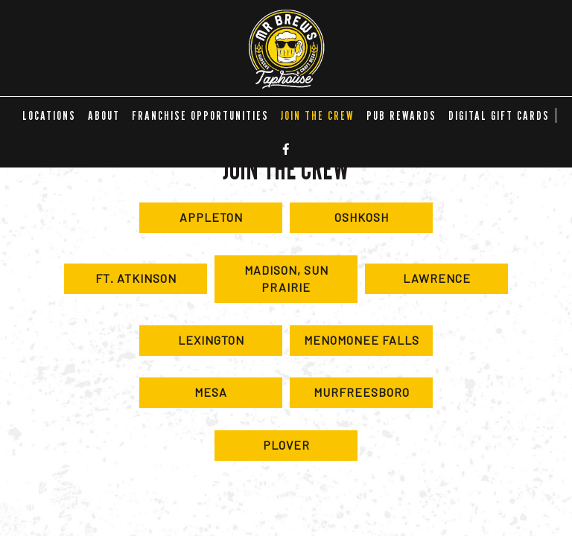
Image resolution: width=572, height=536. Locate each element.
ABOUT (104, 115)
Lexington (191, 344)
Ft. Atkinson (120, 282)
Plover (262, 449)
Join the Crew (318, 115)
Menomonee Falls (354, 344)
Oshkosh (339, 221)
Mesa (183, 396)
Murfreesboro (350, 396)
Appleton (191, 221)
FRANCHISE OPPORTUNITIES (200, 115)
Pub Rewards (401, 115)
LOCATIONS (49, 115)
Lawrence (418, 282)
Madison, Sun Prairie (271, 282)
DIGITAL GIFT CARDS (499, 115)
